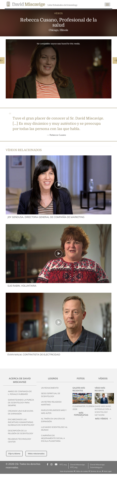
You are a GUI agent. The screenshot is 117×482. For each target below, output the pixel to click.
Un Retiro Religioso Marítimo (51, 403)
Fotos (81, 378)
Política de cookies (81, 471)
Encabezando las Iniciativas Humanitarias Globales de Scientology (21, 422)
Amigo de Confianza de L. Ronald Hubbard (20, 392)
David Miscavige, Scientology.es (97, 465)
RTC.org (63, 464)
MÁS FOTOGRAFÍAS (81, 413)
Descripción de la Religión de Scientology (20, 432)
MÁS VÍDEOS (101, 418)
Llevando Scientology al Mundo (54, 428)
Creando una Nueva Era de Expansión (20, 412)
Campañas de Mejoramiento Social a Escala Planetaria (53, 438)
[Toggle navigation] (107, 4)
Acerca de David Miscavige (20, 380)
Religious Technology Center (19, 440)
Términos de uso (95, 471)
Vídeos (102, 378)
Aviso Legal (107, 471)
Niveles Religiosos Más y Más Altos (54, 411)
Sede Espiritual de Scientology (50, 394)
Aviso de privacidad (66, 471)
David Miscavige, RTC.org (77, 465)
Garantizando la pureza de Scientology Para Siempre (21, 402)
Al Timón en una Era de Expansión (53, 420)
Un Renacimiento (50, 388)
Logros (53, 378)
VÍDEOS (58, 13)
